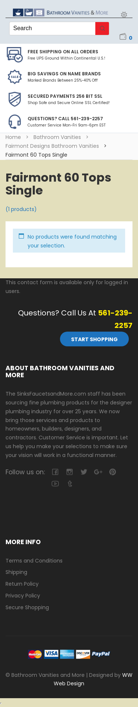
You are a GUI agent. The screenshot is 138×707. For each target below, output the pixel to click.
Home (13, 137)
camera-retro (69, 471)
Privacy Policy (23, 595)
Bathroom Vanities (57, 137)
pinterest (112, 471)
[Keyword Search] (52, 28)
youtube (55, 483)
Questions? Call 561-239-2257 (65, 118)
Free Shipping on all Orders (63, 52)
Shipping (16, 572)
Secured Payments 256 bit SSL (65, 96)
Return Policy (22, 584)
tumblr (69, 483)
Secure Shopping (27, 607)
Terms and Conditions (34, 560)
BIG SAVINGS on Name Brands (64, 74)
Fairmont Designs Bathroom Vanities (52, 146)
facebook (55, 471)
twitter (83, 471)
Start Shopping (94, 339)
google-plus (98, 471)
